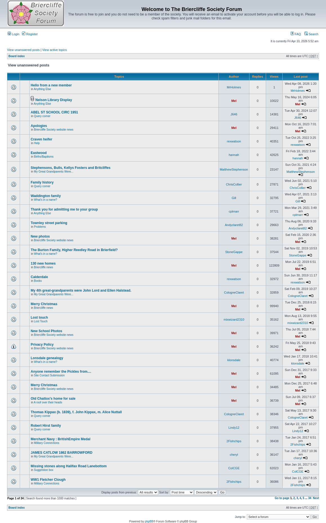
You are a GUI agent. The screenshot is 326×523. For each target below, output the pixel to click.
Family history (42, 182)
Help (37, 143)
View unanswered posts (23, 50)
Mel (233, 100)
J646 (234, 114)
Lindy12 (234, 427)
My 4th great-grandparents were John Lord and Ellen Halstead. (81, 290)
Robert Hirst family (46, 426)
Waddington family (46, 196)
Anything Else (42, 89)
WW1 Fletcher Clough (48, 480)
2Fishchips (234, 441)
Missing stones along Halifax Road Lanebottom (69, 466)
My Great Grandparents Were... (53, 171)
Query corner (42, 116)
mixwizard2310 (234, 319)
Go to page (282, 498)
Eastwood (39, 153)
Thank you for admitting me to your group (64, 209)
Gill (234, 198)
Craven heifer (41, 139)
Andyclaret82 (234, 225)
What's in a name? (45, 199)
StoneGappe (234, 252)
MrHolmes (234, 87)
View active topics (54, 50)
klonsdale (233, 360)
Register (30, 34)
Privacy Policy (42, 345)
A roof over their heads (48, 402)
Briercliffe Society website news (53, 129)
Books (38, 280)
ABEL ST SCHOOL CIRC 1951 (54, 112)
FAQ (296, 34)
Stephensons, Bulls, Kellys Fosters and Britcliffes (70, 168)
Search (311, 34)
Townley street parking (49, 223)
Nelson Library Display (53, 100)
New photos (40, 236)
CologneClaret (234, 292)
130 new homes (43, 263)
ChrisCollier (234, 184)
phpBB (149, 521)
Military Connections (46, 442)
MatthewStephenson (234, 169)
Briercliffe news (43, 267)
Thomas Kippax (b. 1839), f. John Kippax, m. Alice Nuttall (76, 412)
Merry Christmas (44, 304)
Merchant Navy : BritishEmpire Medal (60, 439)
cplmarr (234, 211)
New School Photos (46, 331)
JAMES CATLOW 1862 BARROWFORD (61, 453)
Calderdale (39, 277)
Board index (16, 56)
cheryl (234, 454)
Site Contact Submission (49, 375)
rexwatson (234, 141)
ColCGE (234, 468)
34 (309, 498)
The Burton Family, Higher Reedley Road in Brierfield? (74, 250)
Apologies (39, 126)
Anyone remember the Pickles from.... (61, 372)
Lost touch (39, 317)
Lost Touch (41, 321)
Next (316, 498)
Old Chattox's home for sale (53, 399)
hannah (234, 155)
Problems (40, 226)
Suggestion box (43, 469)
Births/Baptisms (43, 156)
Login (13, 34)
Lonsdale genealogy (47, 358)
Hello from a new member (51, 85)
